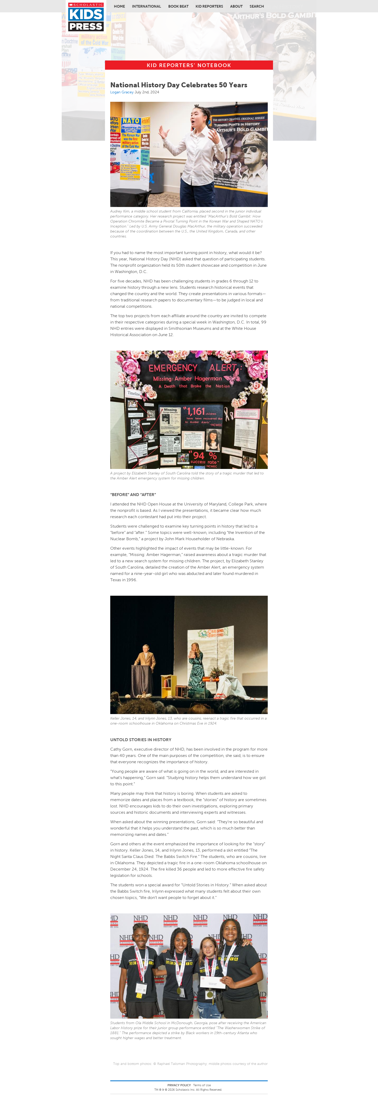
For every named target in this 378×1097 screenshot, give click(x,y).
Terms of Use (202, 1085)
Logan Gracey (122, 92)
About (236, 6)
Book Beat (178, 6)
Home (119, 6)
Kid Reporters (209, 6)
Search (257, 6)
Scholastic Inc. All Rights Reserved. (199, 1089)
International (146, 6)
